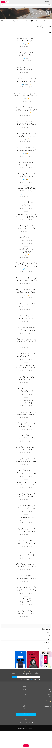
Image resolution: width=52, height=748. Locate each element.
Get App (3, 1)
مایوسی (24, 295)
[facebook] (32, 722)
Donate (7, 1)
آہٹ (25, 84)
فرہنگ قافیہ (49, 689)
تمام (49, 21)
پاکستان (32, 13)
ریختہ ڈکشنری (24, 706)
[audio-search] (2, 5)
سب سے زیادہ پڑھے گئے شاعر (45, 629)
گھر (23, 344)
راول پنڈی (34, 13)
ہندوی (25, 703)
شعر (31, 21)
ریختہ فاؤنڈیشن (24, 686)
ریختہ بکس (24, 708)
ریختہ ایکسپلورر (24, 696)
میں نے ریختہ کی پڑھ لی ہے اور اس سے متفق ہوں (30, 679)
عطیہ (50, 686)
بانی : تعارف (24, 689)
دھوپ (25, 113)
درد (24, 194)
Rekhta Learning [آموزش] (47, 706)
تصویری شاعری (16, 21)
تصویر (23, 255)
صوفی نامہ (50, 703)
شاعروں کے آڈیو (47, 642)
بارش (23, 44)
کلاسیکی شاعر (48, 632)
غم (23, 179)
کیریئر (25, 694)
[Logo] (46, 1)
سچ (23, 153)
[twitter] (29, 722)
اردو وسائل (49, 694)
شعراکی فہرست (48, 626)
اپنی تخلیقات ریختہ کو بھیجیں (47, 696)
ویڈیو (24, 7)
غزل (37, 21)
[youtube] (26, 722)
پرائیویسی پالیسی (32, 679)
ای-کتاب (25, 21)
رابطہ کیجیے (24, 691)
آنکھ (25, 58)
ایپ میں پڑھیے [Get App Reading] (26, 745)
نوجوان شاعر (48, 639)
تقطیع (50, 691)
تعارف (44, 21)
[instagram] (24, 722)
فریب (24, 98)
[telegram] (21, 722)
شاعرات (49, 635)
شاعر (30, 7)
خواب (23, 139)
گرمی (23, 269)
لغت (27, 7)
